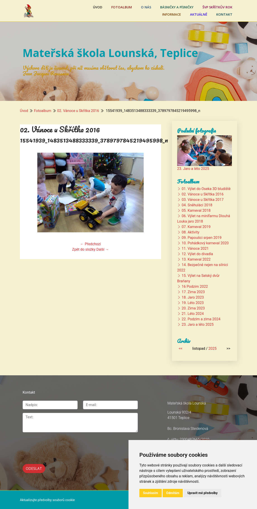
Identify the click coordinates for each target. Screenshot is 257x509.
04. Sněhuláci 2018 (197, 205)
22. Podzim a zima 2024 (201, 319)
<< (180, 348)
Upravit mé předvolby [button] (202, 493)
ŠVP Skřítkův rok (217, 7)
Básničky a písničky (176, 7)
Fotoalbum (121, 7)
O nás (146, 7)
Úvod (97, 7)
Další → (102, 249)
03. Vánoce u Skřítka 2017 (203, 199)
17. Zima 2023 (193, 292)
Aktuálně (198, 14)
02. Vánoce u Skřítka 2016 (78, 111)
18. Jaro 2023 (193, 297)
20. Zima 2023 (193, 308)
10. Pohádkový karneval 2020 (205, 243)
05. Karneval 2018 (196, 210)
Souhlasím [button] (150, 493)
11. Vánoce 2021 (195, 248)
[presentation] (47, 443)
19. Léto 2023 (193, 303)
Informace (171, 14)
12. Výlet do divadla (197, 254)
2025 (212, 348)
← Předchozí (90, 244)
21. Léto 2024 (193, 314)
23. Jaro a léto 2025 (193, 168)
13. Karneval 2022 (196, 259)
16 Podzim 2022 (195, 286)
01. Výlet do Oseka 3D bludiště (206, 189)
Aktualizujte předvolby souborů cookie (47, 499)
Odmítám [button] (172, 493)
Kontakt (224, 14)
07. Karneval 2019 (196, 227)
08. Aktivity (190, 232)
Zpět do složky (83, 249)
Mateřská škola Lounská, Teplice (110, 52)
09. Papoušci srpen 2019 (201, 237)
